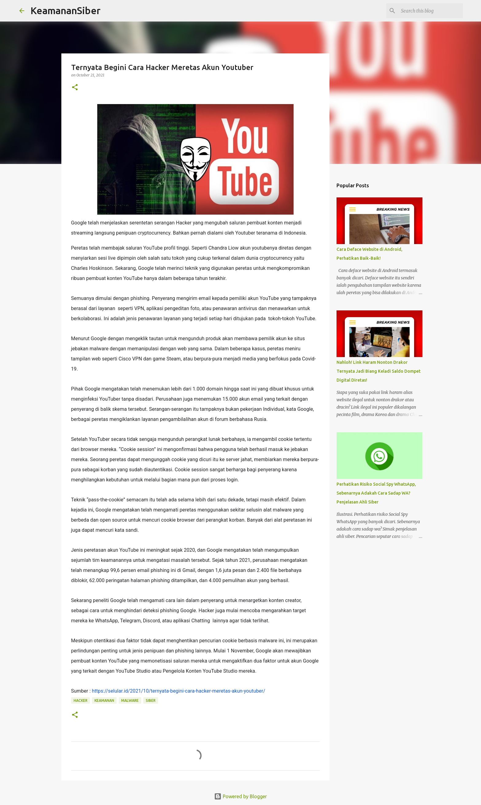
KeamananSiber (65, 10)
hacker (80, 700)
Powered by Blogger (240, 796)
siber (151, 700)
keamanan (104, 700)
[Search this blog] (430, 10)
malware (130, 700)
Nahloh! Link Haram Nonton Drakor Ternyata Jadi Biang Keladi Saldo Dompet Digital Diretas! (379, 371)
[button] (75, 88)
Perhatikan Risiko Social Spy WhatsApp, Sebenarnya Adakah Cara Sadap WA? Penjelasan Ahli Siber (376, 493)
